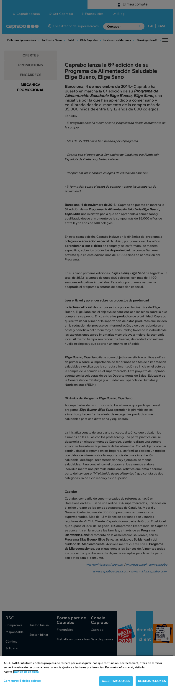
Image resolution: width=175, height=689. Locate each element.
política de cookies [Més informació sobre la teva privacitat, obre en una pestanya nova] (26, 672)
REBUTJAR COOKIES (152, 681)
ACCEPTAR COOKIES (116, 681)
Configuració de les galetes (22, 680)
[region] (87, 672)
